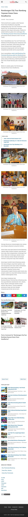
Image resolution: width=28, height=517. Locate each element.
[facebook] (3, 295)
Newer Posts (5, 379)
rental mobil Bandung (17, 53)
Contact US (14, 507)
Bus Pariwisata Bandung (8, 468)
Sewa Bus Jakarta (6, 470)
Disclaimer (21, 507)
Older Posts (23, 379)
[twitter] (8, 295)
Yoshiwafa (22, 514)
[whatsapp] (19, 295)
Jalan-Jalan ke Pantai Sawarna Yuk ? (12, 138)
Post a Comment (10, 19)
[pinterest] (14, 295)
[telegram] (24, 295)
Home (5, 507)
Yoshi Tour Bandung (14, 514)
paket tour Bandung (17, 55)
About (9, 507)
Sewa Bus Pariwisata (7, 473)
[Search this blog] (26, 2)
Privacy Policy (14, 509)
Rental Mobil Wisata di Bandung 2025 (17, 440)
